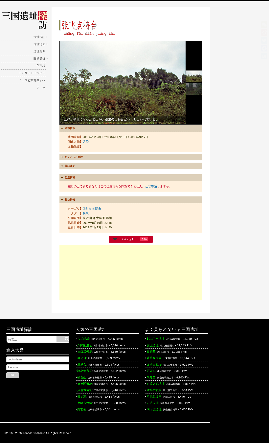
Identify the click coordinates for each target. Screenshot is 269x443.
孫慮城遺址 (84, 389)
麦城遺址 (153, 345)
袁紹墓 (151, 351)
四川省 (87, 208)
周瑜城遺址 (154, 409)
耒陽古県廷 (84, 402)
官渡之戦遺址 (156, 383)
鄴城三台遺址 (156, 338)
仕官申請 (151, 186)
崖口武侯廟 (84, 351)
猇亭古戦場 (154, 389)
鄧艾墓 (81, 396)
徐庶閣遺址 (84, 383)
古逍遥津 (153, 402)
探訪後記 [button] (67, 166)
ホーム (40, 87)
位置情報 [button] (67, 177)
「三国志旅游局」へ (32, 80)
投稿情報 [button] (67, 200)
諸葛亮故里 (154, 357)
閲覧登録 (39, 58)
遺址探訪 (39, 37)
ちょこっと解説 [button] (71, 157)
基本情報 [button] (67, 128)
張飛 (86, 141)
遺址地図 (39, 44)
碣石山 (81, 376)
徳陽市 (96, 208)
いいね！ (128, 239)
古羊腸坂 (83, 338)
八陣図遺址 (84, 345)
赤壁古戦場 (154, 364)
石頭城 (151, 370)
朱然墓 (151, 376)
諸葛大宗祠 (84, 370)
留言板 (40, 65)
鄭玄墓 (81, 409)
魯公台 (81, 357)
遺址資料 (39, 51)
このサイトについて (32, 72)
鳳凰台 (81, 364)
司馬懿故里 (154, 396)
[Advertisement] (130, 272)
